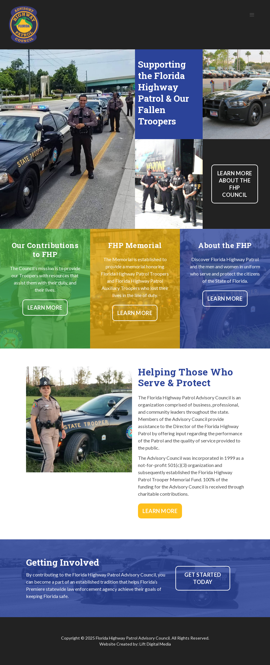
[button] (252, 15)
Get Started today (202, 578)
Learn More (45, 307)
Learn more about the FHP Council (234, 184)
